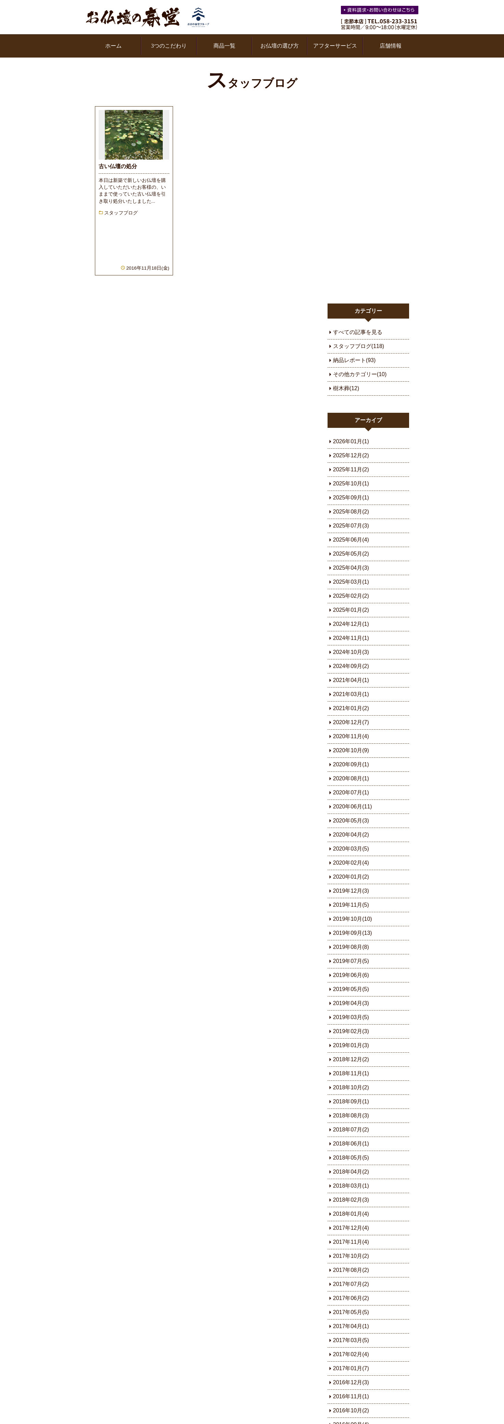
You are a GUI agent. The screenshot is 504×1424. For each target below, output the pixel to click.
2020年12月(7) (352, 526)
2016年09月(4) (352, 1228)
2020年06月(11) (354, 610)
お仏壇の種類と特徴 (305, 1295)
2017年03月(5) (352, 1144)
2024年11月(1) (352, 441)
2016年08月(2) (352, 1242)
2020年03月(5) (352, 652)
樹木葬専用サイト (223, 1319)
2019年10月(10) (354, 722)
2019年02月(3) (352, 835)
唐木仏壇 (154, 1307)
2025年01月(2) (352, 413)
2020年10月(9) (352, 554)
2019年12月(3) (352, 694)
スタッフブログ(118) (360, 149)
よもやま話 (362, 1295)
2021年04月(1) (352, 483)
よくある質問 (365, 1307)
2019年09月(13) (354, 736)
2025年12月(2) (352, 259)
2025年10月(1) (352, 287)
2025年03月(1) (352, 385)
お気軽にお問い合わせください (380, 11)
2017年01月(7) (352, 1172)
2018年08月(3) (352, 919)
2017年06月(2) (352, 1101)
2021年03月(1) (352, 497)
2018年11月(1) (352, 877)
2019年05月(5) (352, 792)
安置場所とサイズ (223, 1307)
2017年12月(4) (352, 1031)
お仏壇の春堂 (147, 17)
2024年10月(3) (352, 455)
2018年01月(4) (352, 1017)
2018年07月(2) (352, 933)
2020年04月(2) (352, 638)
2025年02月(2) (352, 399)
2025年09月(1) (352, 301)
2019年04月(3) (352, 806)
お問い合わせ (365, 1319)
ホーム (113, 46)
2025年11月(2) (352, 273)
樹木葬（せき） (220, 1354)
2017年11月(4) (352, 1045)
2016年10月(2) (352, 1214)
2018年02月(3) (352, 1003)
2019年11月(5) (352, 708)
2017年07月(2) (352, 1087)
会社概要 (291, 1330)
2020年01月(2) (352, 680)
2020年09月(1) (352, 568)
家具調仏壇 (157, 1319)
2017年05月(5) (352, 1115)
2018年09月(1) (352, 905)
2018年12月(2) (352, 863)
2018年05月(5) (352, 961)
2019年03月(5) (352, 821)
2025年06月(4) (352, 343)
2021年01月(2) (352, 512)
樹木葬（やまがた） (225, 1330)
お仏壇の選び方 (279, 46)
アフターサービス (335, 46)
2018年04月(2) (352, 975)
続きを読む (123, 173)
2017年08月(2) (352, 1073)
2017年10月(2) (352, 1059)
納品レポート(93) (356, 163)
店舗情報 (391, 46)
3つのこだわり (169, 46)
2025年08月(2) (352, 315)
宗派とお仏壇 (217, 1295)
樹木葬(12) (347, 192)
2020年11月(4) (352, 540)
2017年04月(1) (352, 1129)
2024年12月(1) (352, 427)
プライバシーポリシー (206, 1379)
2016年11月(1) (352, 1200)
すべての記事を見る (359, 135)
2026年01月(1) (352, 245)
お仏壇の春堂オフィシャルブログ (136, 1274)
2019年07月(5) (352, 764)
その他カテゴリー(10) (361, 178)
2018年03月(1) (352, 989)
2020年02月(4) (352, 666)
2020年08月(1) (352, 582)
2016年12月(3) (352, 1186)
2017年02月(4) (352, 1158)
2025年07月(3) (352, 329)
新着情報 (99, 1307)
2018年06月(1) (352, 947)
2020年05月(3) (352, 624)
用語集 (97, 1379)
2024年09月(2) (352, 469)
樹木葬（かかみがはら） (231, 1342)
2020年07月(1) (352, 596)
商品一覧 (224, 46)
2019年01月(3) (352, 849)
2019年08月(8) (352, 750)
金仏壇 (152, 1295)
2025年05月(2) (352, 357)
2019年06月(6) (352, 778)
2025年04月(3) (352, 371)
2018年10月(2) (352, 891)
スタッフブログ (252, 83)
